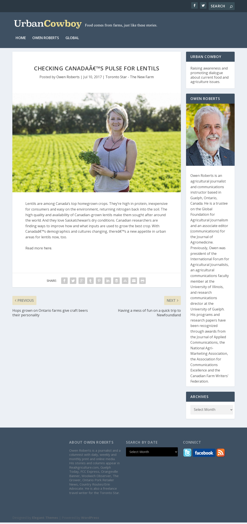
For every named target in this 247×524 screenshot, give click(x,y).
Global (72, 35)
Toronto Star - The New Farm (129, 78)
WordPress (90, 519)
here (47, 249)
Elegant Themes (45, 519)
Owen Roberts (45, 35)
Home (21, 35)
